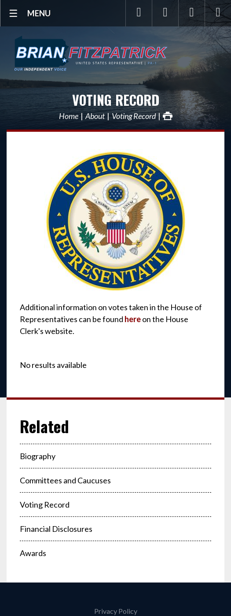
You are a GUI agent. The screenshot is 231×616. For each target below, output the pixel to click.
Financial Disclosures (56, 529)
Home (68, 116)
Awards (33, 553)
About (95, 116)
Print (167, 116)
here (133, 319)
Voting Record (115, 100)
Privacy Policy (115, 611)
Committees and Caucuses (65, 480)
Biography (37, 456)
